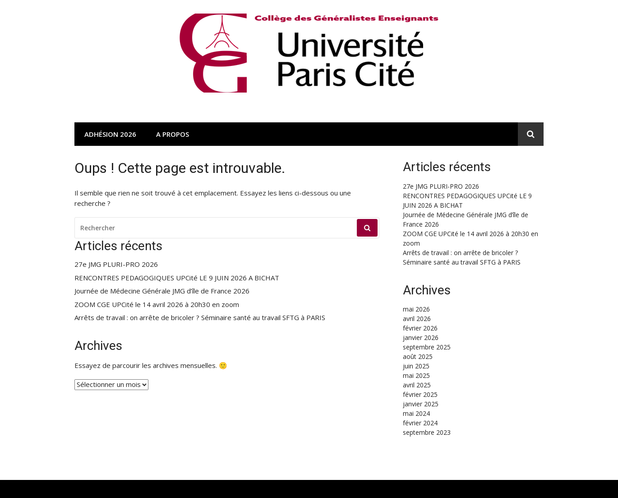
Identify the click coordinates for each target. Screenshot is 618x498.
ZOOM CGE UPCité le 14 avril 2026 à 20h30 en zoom (156, 304)
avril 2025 (417, 385)
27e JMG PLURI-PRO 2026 (116, 264)
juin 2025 (416, 366)
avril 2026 (417, 318)
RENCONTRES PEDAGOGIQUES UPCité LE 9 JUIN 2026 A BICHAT (176, 278)
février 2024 (420, 423)
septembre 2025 (427, 347)
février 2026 (420, 328)
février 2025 (420, 394)
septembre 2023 (427, 432)
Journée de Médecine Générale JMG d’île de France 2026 (161, 291)
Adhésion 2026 (110, 134)
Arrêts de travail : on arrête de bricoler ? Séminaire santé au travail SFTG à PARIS (199, 317)
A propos (172, 134)
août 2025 (418, 356)
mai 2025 (416, 375)
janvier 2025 (420, 404)
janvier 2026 (420, 337)
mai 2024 (416, 413)
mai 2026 (416, 309)
